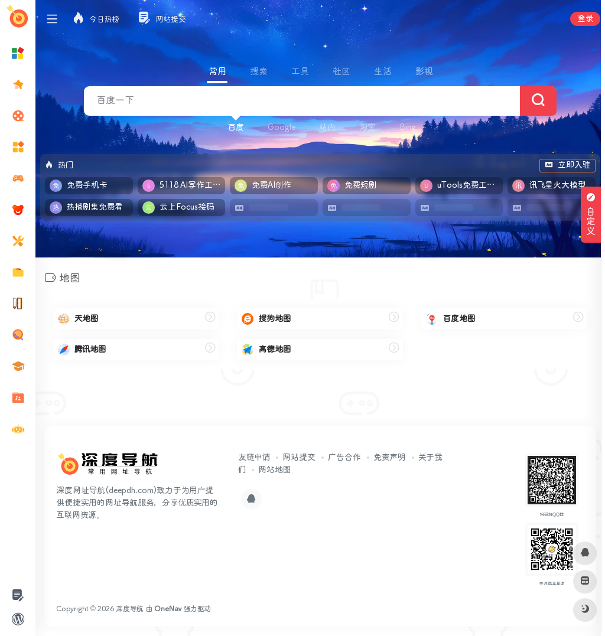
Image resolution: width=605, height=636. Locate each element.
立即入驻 (567, 165)
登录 (585, 19)
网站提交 (298, 457)
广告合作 (344, 457)
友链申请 (254, 457)
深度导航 (130, 609)
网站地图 (274, 470)
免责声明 (389, 457)
